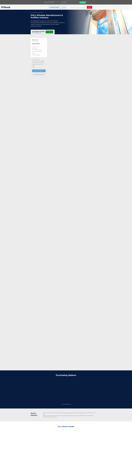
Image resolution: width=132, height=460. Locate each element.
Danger (33, 52)
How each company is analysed (38, 60)
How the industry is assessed (38, 61)
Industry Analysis (55, 6)
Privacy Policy (56, 456)
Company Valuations (36, 54)
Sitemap (60, 456)
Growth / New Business (36, 50)
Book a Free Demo (38, 70)
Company (64, 6)
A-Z (63, 456)
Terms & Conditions (49, 456)
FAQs (33, 66)
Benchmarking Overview (37, 49)
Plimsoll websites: (69, 456)
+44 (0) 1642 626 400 (58, 453)
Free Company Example (38, 73)
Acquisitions (34, 47)
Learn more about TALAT (66, 401)
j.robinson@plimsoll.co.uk (74, 453)
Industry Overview (36, 43)
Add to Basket (49, 31)
